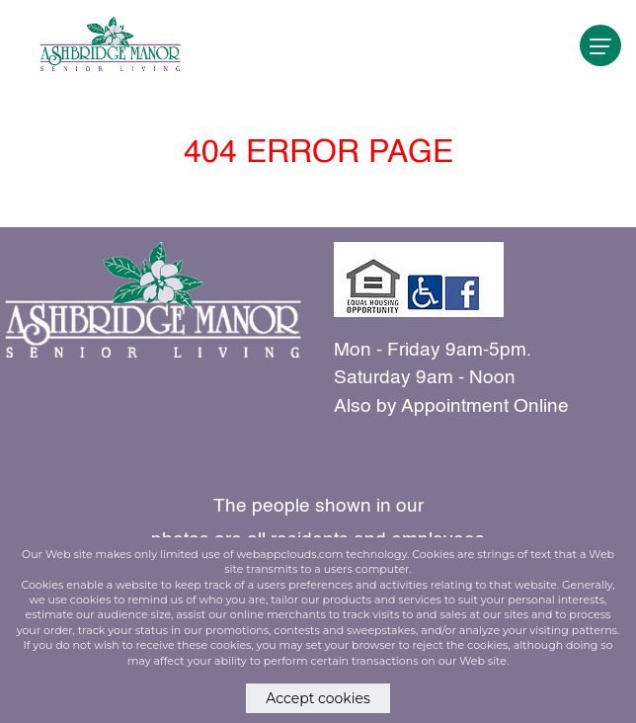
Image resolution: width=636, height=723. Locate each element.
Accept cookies (318, 698)
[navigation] (600, 45)
